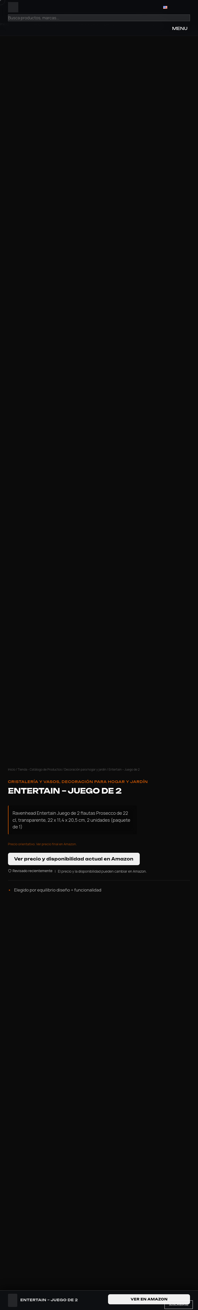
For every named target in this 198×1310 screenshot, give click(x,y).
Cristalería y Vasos (34, 781)
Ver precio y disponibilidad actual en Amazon (74, 859)
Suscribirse (178, 1304)
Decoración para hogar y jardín (85, 769)
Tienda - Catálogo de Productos (40, 769)
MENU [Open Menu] (179, 28)
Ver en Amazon (149, 1299)
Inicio (11, 769)
